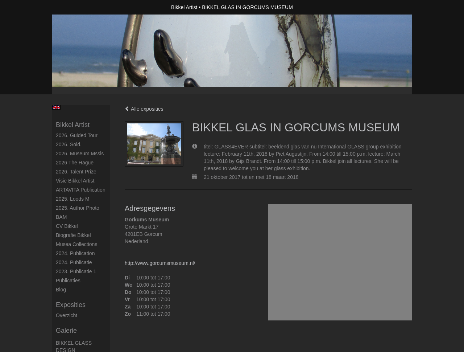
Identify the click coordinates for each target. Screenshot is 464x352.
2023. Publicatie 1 (76, 271)
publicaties (68, 280)
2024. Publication (75, 253)
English (56, 107)
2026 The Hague (75, 162)
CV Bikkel (67, 226)
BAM (61, 217)
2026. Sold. (69, 144)
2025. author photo (77, 208)
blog (61, 289)
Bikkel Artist (184, 7)
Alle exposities (144, 109)
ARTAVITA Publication (80, 190)
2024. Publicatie (74, 262)
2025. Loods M (73, 199)
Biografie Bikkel (73, 235)
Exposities (71, 304)
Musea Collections (76, 244)
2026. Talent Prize (76, 172)
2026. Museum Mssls (80, 153)
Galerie (66, 330)
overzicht (66, 315)
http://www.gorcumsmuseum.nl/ (160, 263)
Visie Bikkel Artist (75, 181)
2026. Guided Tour (77, 135)
